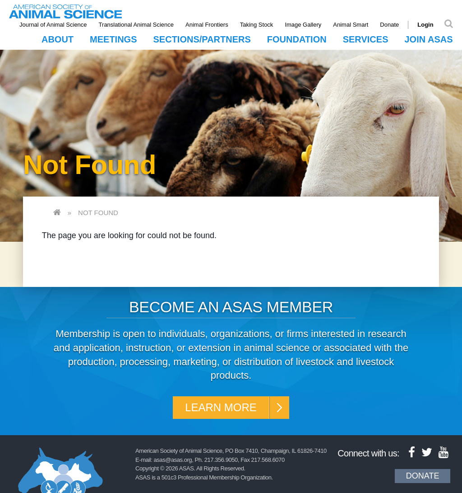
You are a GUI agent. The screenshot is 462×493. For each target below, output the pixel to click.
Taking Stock (256, 24)
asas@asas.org (173, 459)
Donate (389, 24)
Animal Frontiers (206, 24)
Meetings (113, 39)
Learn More (221, 407)
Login (425, 24)
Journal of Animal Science (53, 24)
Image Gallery (303, 24)
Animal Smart (350, 24)
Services (365, 39)
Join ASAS (428, 39)
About (58, 39)
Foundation (297, 39)
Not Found (98, 212)
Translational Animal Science (136, 24)
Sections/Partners (202, 39)
